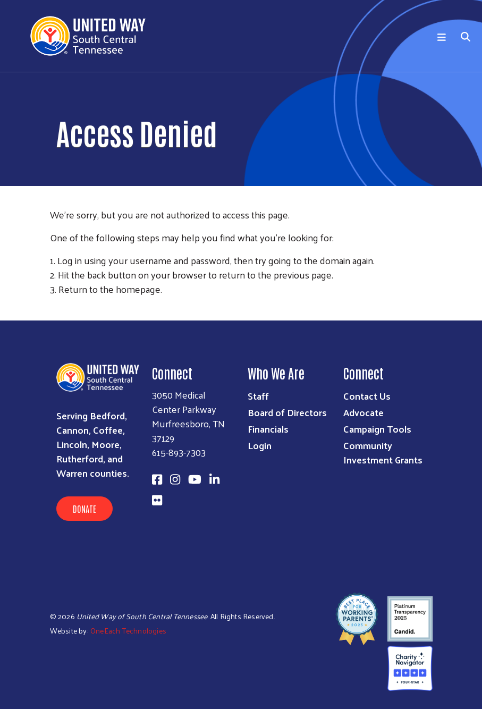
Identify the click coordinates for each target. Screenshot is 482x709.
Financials (268, 428)
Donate (84, 508)
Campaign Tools (377, 428)
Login (260, 445)
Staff (258, 395)
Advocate (363, 412)
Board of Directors (287, 412)
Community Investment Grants (382, 452)
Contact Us (367, 395)
